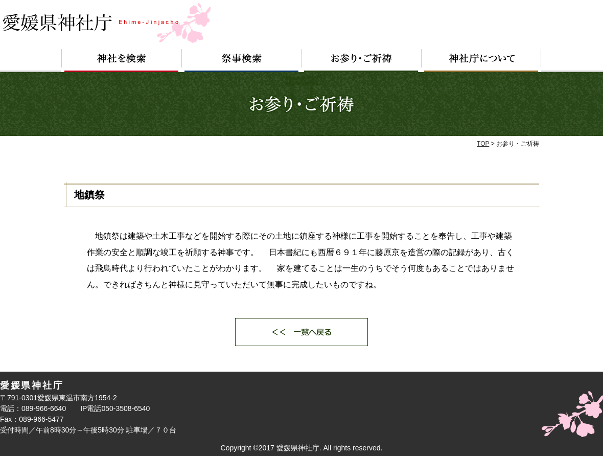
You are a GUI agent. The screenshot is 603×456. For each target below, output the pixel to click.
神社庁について (481, 60)
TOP (483, 143)
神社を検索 (121, 60)
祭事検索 (242, 60)
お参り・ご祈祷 (362, 60)
